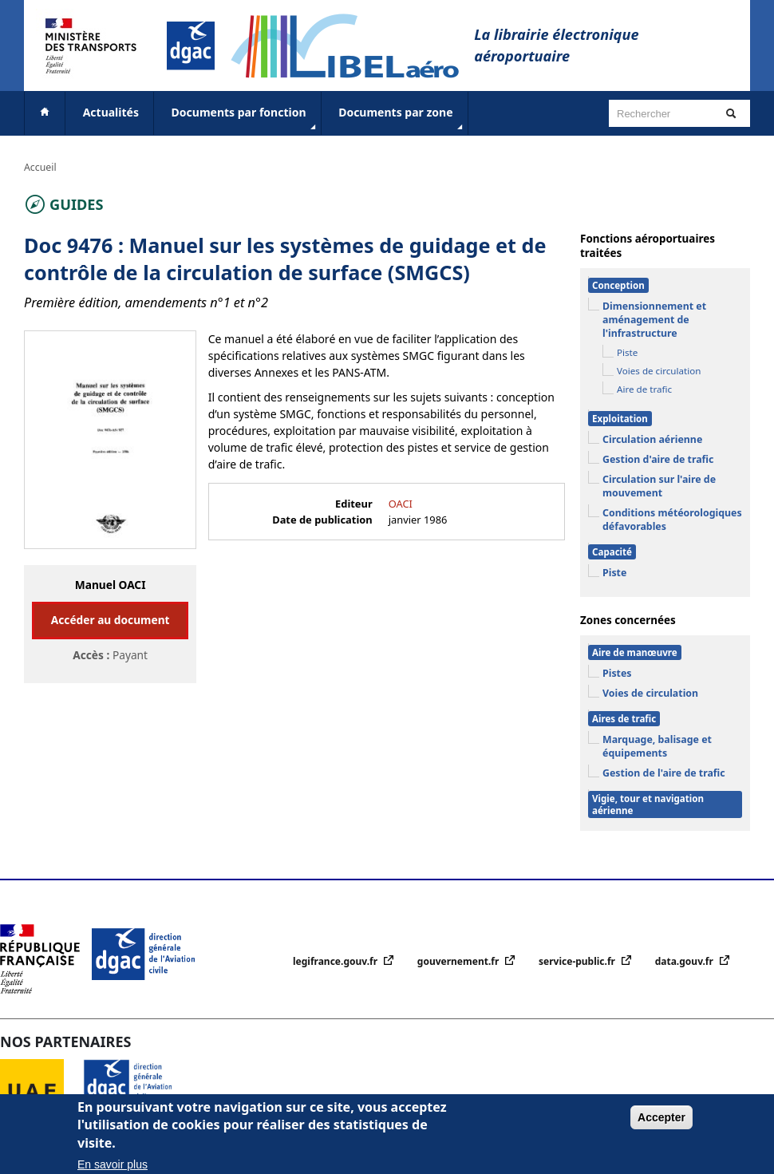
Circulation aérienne (652, 439)
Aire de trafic (644, 389)
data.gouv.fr (685, 961)
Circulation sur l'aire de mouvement (659, 486)
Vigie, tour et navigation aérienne (648, 804)
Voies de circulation (659, 371)
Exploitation (620, 419)
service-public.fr (578, 961)
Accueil (40, 167)
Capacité (612, 552)
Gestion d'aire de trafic (657, 459)
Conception (618, 285)
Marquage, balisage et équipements (657, 746)
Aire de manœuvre (634, 652)
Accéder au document (110, 619)
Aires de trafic (624, 719)
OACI (401, 503)
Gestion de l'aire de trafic (663, 773)
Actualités (111, 112)
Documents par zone (401, 119)
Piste (627, 352)
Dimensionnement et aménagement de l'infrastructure (654, 319)
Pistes (617, 673)
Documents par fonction (245, 119)
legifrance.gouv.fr (336, 961)
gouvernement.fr (459, 961)
